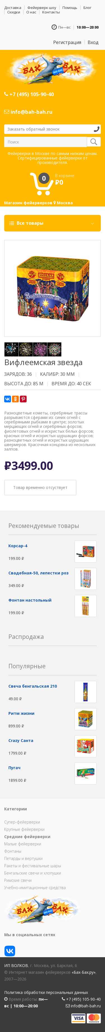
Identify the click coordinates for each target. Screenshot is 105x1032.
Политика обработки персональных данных (46, 992)
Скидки (13, 12)
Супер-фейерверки (22, 822)
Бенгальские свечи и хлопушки (32, 873)
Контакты (51, 12)
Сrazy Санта (20, 740)
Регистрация (67, 42)
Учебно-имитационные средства (35, 887)
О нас (31, 12)
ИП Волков (16, 965)
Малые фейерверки (22, 844)
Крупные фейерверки (24, 829)
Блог (87, 7)
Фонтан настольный (30, 600)
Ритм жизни (21, 713)
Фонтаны (12, 851)
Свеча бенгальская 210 (32, 686)
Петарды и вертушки (23, 858)
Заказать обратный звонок (34, 129)
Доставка (12, 7)
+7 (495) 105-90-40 (29, 94)
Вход (93, 42)
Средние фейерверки (27, 836)
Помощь (69, 7)
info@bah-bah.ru (28, 111)
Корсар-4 (17, 545)
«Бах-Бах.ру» (83, 972)
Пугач (14, 767)
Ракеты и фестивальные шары (32, 865)
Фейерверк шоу (41, 7)
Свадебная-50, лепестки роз (38, 573)
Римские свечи (18, 880)
